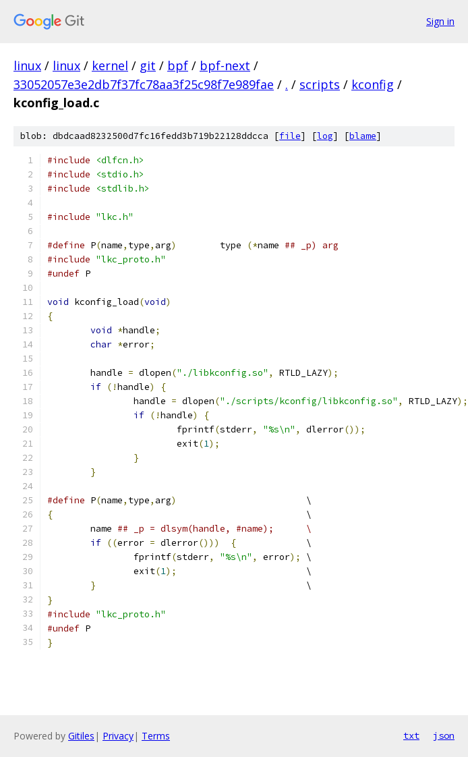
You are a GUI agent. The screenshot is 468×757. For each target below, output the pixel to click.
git (148, 65)
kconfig (372, 84)
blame (362, 136)
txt (411, 735)
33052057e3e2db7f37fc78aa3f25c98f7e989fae (143, 84)
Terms (156, 735)
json (444, 735)
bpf (177, 65)
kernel (110, 65)
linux (27, 65)
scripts (319, 84)
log (325, 136)
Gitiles (81, 735)
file (290, 136)
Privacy (118, 735)
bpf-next (225, 65)
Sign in (440, 21)
